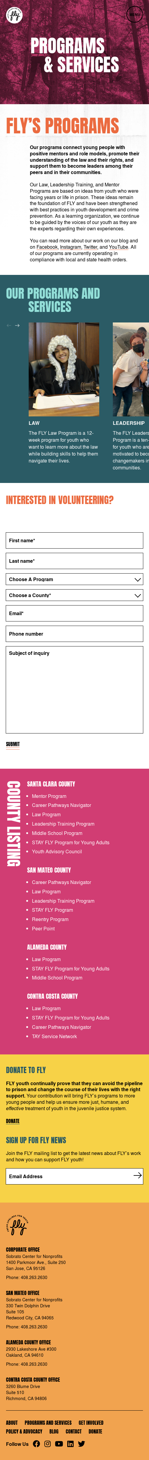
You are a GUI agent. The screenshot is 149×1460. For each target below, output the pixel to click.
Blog (54, 1431)
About (11, 1422)
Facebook (47, 246)
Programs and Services (48, 1422)
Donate (13, 1121)
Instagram (70, 246)
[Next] (17, 325)
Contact (73, 1431)
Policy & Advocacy (24, 1431)
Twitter (90, 246)
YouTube (118, 246)
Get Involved (91, 1422)
